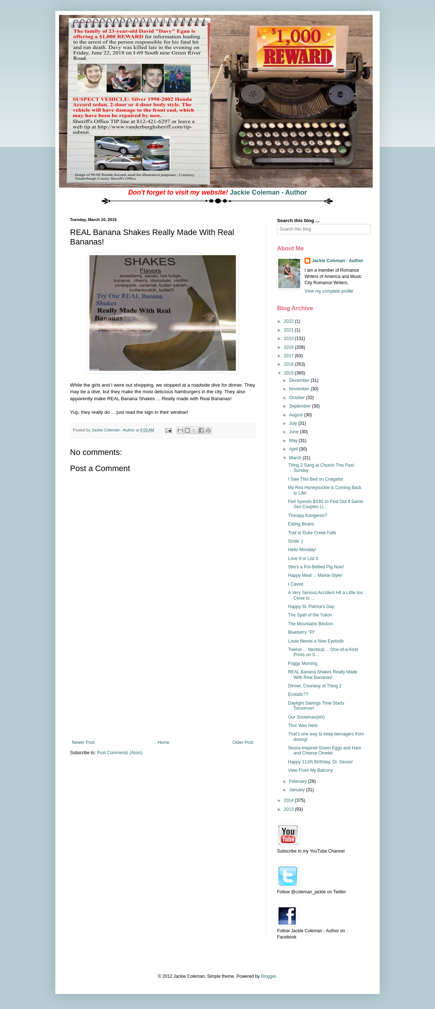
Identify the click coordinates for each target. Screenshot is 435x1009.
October (297, 397)
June (294, 431)
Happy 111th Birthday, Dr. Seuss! (320, 761)
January (297, 789)
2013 (289, 809)
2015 (289, 373)
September (300, 406)
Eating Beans (301, 524)
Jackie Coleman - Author (268, 192)
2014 (289, 800)
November (300, 388)
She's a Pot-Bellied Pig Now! (316, 566)
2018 (289, 347)
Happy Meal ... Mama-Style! (315, 575)
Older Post (242, 742)
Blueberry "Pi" (301, 632)
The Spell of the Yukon (310, 615)
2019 (289, 338)
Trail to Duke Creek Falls (312, 532)
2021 (289, 330)
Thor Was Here (303, 725)
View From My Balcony (310, 770)
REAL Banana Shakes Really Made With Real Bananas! (322, 674)
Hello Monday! (302, 549)
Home (163, 742)
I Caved (295, 584)
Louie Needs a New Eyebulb (315, 641)
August (296, 414)
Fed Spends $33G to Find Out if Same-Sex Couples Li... (326, 504)
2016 (289, 364)
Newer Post (83, 742)
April (294, 449)
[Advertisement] (163, 685)
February (298, 781)
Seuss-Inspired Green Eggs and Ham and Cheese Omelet (324, 750)
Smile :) (295, 541)
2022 (289, 321)
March (296, 457)
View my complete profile (329, 291)
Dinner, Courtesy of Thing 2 (315, 685)
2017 (289, 355)
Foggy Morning (302, 663)
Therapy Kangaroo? (307, 515)
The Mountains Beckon (310, 623)
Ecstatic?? (298, 694)
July (293, 423)
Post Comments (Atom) (120, 752)
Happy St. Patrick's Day (311, 606)
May (294, 440)
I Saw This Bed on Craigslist (315, 479)
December (300, 380)
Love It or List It (303, 558)
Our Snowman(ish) (306, 717)
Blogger (268, 976)
